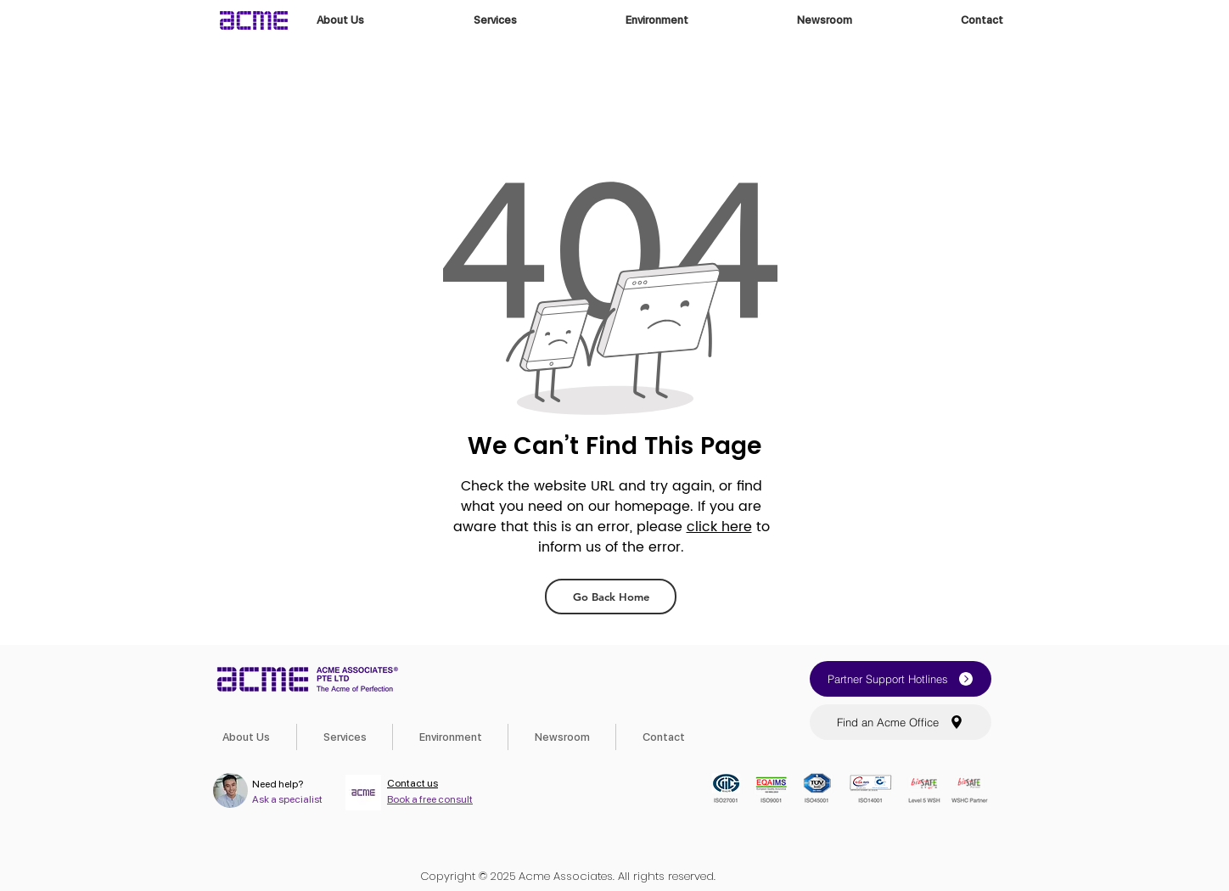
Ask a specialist (287, 799)
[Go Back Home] (610, 596)
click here (719, 527)
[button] (900, 679)
